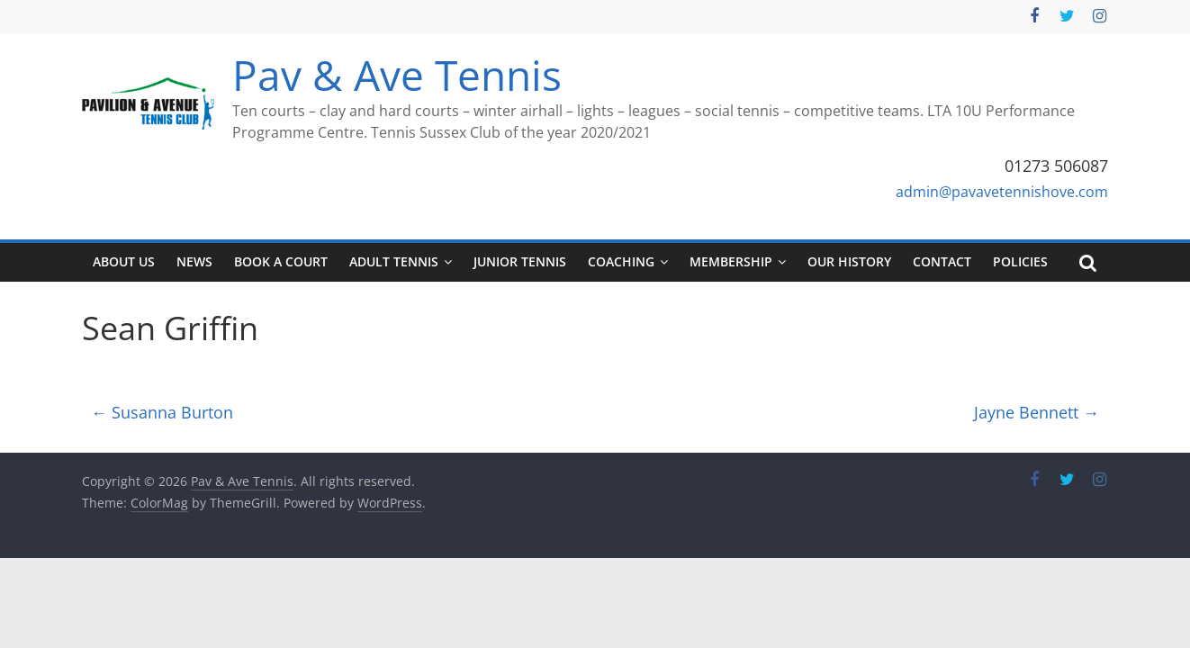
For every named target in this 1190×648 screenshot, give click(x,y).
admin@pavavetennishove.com (1002, 192)
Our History (849, 261)
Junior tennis (519, 261)
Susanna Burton (162, 412)
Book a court (281, 261)
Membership (731, 261)
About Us (124, 261)
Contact (942, 261)
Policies (1020, 261)
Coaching (621, 261)
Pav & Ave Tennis (397, 75)
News (194, 261)
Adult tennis (393, 261)
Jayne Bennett (1036, 412)
